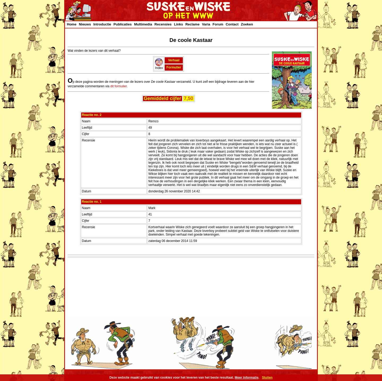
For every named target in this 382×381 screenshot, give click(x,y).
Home (71, 24)
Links (178, 24)
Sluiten (267, 377)
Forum (217, 24)
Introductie (102, 24)
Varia (206, 24)
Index (159, 66)
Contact (232, 24)
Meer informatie (246, 377)
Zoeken (247, 24)
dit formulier (118, 86)
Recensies (162, 24)
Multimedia (143, 24)
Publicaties (123, 24)
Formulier (173, 67)
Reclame (192, 24)
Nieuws (85, 24)
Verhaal (174, 60)
